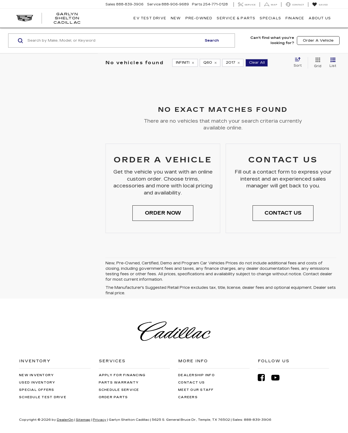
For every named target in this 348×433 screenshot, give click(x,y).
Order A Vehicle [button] (318, 40)
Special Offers (36, 390)
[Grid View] (316, 63)
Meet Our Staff (196, 390)
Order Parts (113, 397)
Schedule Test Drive (42, 397)
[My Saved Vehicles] (320, 4)
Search (212, 40)
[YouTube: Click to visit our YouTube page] (278, 377)
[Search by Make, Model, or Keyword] (114, 40)
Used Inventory (37, 382)
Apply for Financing (122, 375)
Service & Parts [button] (236, 18)
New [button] (176, 18)
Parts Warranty (119, 382)
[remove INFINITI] (185, 63)
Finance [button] (294, 18)
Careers (188, 397)
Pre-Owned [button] (199, 18)
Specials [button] (270, 18)
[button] (162, 213)
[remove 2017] (233, 63)
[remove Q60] (210, 63)
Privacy (99, 420)
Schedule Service (119, 390)
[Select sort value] (299, 62)
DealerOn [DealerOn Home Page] (65, 420)
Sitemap (83, 420)
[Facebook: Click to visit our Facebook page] (264, 377)
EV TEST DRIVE (149, 18)
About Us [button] (320, 18)
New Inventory (36, 375)
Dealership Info (196, 375)
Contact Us (191, 382)
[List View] (332, 63)
